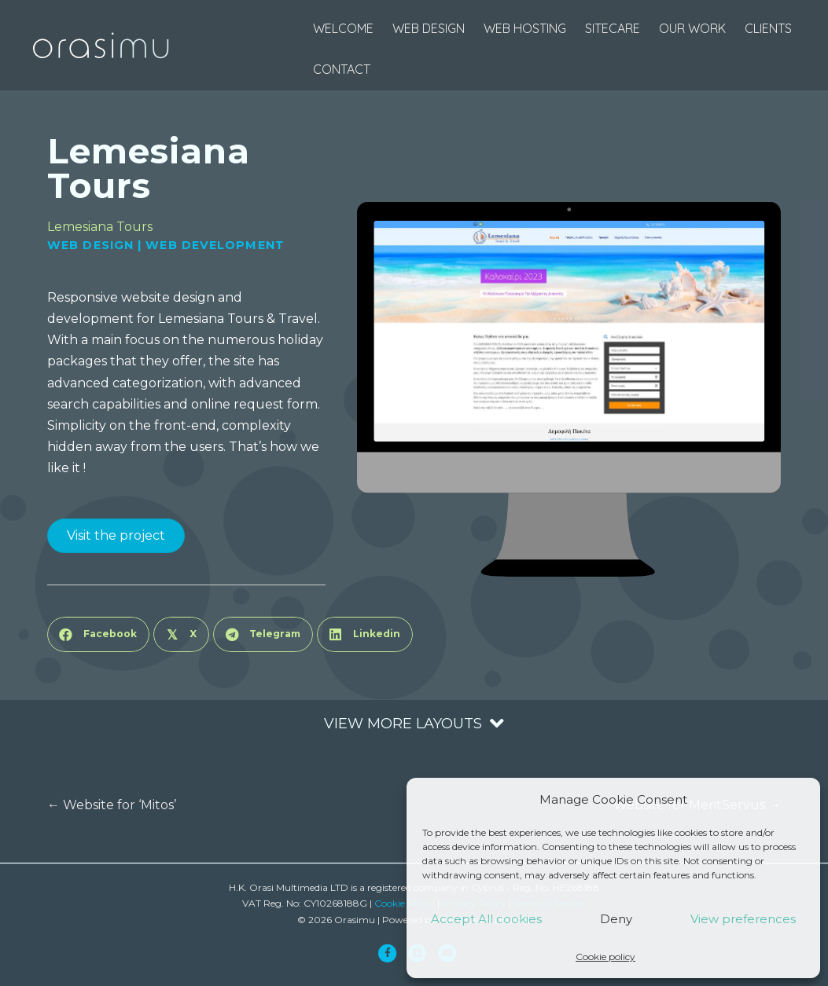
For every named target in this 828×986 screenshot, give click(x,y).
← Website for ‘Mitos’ (111, 804)
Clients (768, 28)
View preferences (743, 918)
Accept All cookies (486, 918)
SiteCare (612, 28)
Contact (341, 69)
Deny (616, 918)
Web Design (90, 245)
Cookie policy (605, 956)
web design (428, 28)
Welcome (343, 28)
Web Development (215, 245)
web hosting (525, 28)
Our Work (692, 28)
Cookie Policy (404, 903)
